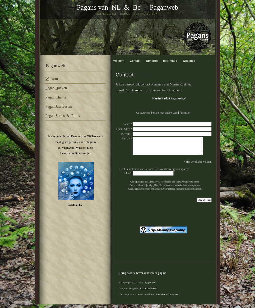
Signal (120, 90)
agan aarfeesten (59, 106)
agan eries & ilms (63, 116)
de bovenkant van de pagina (142, 276)
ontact (135, 60)
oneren (152, 60)
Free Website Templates (167, 298)
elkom (52, 79)
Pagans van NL (99, 7)
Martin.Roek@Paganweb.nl (169, 98)
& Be (130, 7)
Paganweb (164, 7)
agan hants (56, 97)
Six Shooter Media (148, 292)
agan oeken (56, 88)
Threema (136, 90)
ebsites (188, 60)
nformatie (170, 60)
